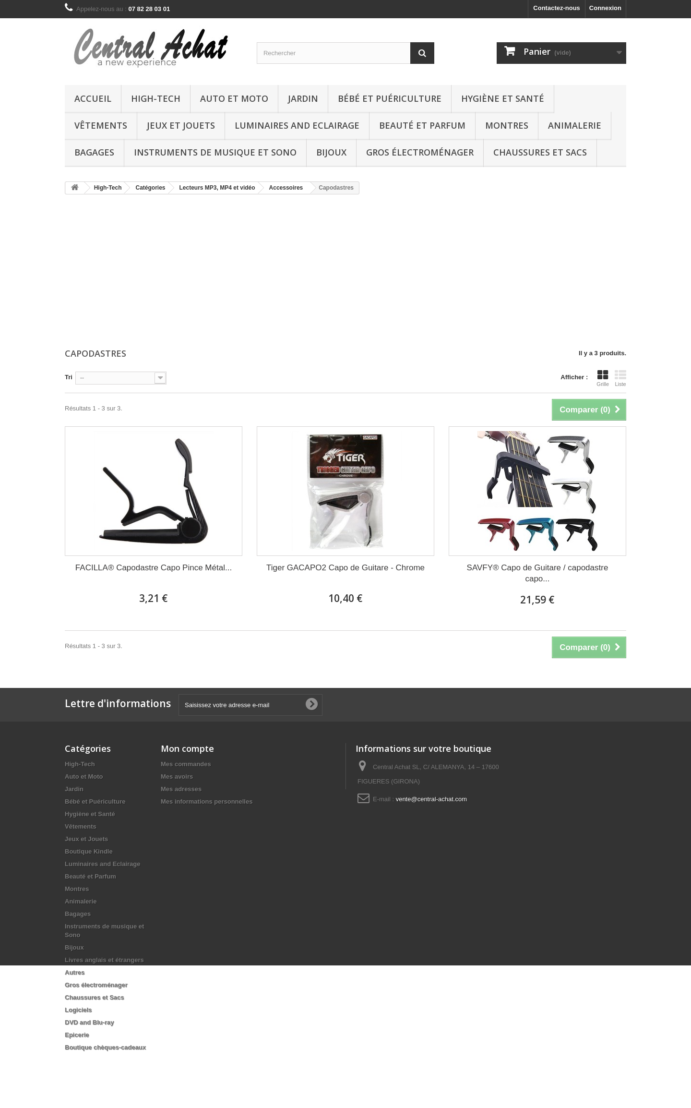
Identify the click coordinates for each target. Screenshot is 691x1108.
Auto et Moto (234, 98)
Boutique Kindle (89, 851)
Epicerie (77, 1034)
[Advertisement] (345, 272)
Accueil (92, 98)
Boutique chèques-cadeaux (105, 1047)
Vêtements (100, 125)
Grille (602, 378)
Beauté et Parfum (422, 125)
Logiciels (78, 1009)
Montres (506, 125)
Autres (74, 972)
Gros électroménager (420, 152)
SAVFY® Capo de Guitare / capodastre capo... (537, 573)
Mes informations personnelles (206, 801)
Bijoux (331, 152)
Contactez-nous (556, 8)
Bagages (94, 152)
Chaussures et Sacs (540, 152)
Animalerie (574, 125)
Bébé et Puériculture (389, 98)
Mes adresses (181, 789)
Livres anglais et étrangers (104, 959)
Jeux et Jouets (181, 125)
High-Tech (155, 98)
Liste (620, 378)
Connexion (605, 8)
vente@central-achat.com (431, 799)
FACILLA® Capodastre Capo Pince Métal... (153, 567)
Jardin (303, 98)
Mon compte (187, 748)
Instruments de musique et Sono (215, 152)
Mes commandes (186, 764)
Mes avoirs (177, 776)
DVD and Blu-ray (89, 1022)
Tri (68, 377)
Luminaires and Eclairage (297, 125)
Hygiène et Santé (502, 98)
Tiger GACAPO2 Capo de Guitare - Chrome (345, 567)
